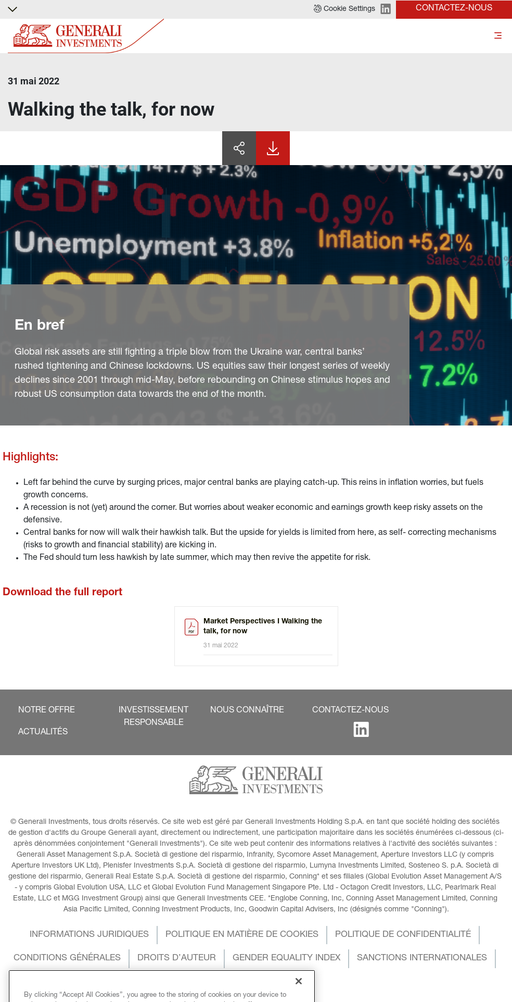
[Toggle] (498, 36)
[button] (344, 9)
